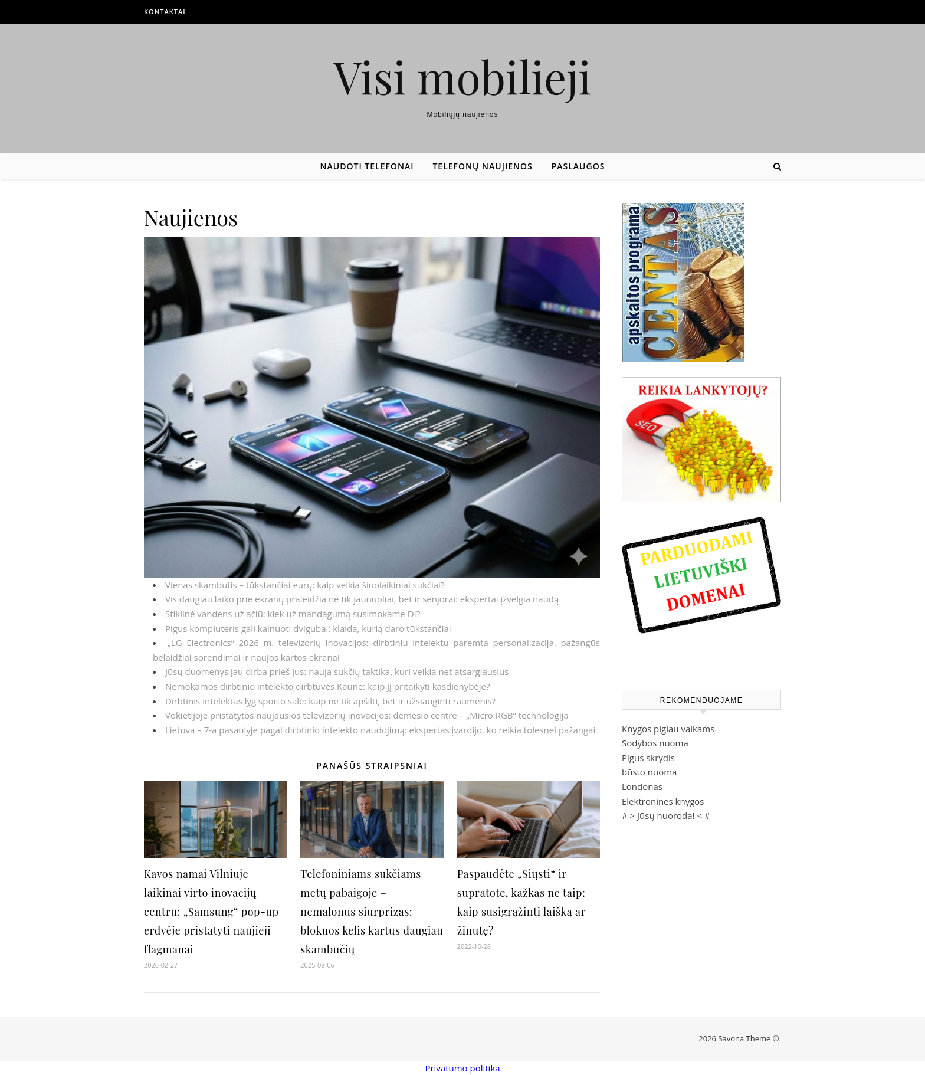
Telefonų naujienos (482, 166)
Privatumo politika (462, 1068)
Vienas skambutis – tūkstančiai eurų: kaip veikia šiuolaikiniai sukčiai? (304, 585)
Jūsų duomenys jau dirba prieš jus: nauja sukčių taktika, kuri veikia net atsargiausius (337, 671)
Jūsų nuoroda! (666, 815)
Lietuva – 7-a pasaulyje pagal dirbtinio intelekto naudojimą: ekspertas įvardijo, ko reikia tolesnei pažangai (380, 730)
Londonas (642, 786)
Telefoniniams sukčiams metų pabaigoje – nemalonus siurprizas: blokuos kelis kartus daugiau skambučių (371, 911)
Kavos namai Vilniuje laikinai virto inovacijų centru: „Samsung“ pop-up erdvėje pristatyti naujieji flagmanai (211, 911)
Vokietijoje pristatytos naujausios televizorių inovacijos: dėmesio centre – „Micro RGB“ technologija (367, 715)
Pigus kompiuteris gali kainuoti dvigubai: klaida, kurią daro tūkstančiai (308, 628)
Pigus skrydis (648, 757)
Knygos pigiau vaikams (668, 729)
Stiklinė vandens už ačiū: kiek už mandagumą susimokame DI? (292, 614)
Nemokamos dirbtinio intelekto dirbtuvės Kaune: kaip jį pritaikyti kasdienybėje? (327, 686)
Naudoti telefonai (367, 166)
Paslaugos (578, 166)
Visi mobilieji (463, 76)
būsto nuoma (649, 772)
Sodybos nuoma (655, 743)
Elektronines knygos (663, 801)
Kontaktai (165, 11)
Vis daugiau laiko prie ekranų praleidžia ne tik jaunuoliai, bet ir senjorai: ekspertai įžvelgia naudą (362, 599)
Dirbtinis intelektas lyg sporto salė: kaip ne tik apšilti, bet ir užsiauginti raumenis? (330, 701)
